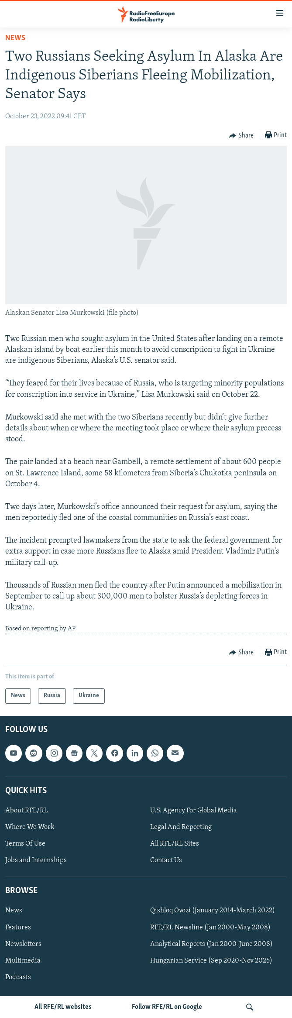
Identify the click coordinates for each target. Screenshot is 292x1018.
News (15, 38)
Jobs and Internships (36, 860)
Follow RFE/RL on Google (167, 1007)
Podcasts (18, 977)
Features (18, 927)
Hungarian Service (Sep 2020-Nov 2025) (211, 960)
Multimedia (23, 960)
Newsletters (23, 944)
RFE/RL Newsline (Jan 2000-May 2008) (210, 927)
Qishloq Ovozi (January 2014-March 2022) (212, 910)
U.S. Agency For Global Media (193, 810)
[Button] (241, 136)
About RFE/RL (26, 810)
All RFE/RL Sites (174, 843)
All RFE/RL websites (63, 1007)
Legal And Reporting (181, 827)
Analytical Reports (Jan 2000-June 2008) (211, 944)
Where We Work (30, 827)
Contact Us (166, 860)
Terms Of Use (25, 843)
